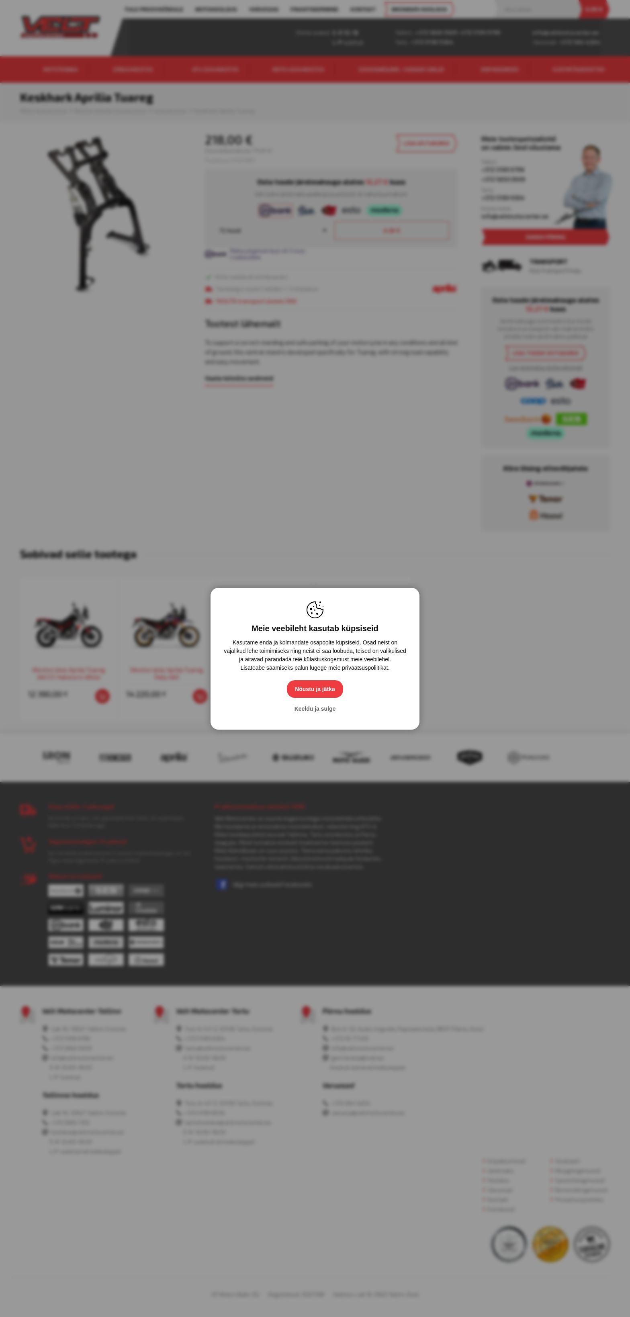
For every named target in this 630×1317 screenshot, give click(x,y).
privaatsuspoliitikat (365, 668)
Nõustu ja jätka (315, 689)
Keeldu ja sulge (315, 709)
